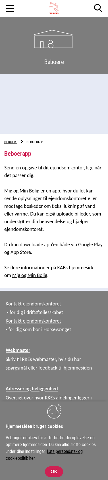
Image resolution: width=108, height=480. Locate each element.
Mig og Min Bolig (29, 275)
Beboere (10, 142)
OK (54, 471)
